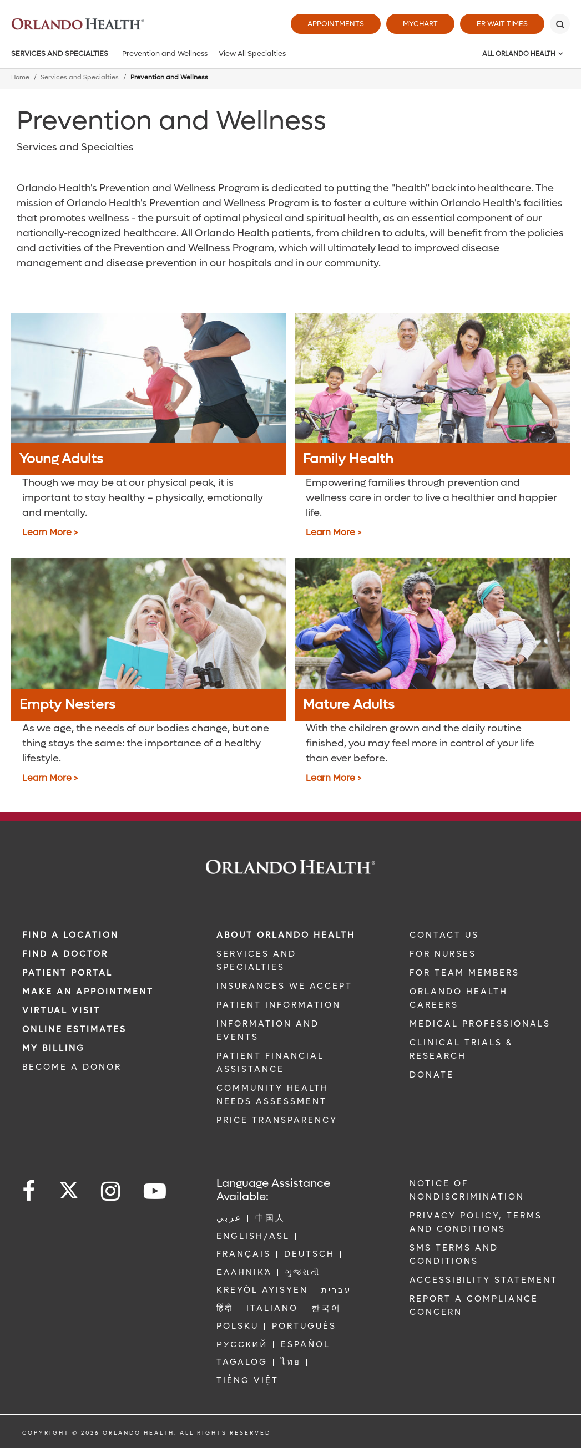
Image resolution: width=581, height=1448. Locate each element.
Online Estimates (74, 1029)
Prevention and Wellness (165, 53)
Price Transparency (276, 1120)
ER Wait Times (502, 23)
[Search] (560, 24)
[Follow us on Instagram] (111, 1191)
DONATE (432, 1074)
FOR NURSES (443, 953)
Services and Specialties (59, 53)
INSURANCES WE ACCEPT (284, 986)
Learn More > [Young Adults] (50, 532)
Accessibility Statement (484, 1280)
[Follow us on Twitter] (69, 1187)
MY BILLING (53, 1048)
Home (20, 77)
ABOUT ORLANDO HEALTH (285, 935)
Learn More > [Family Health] (333, 532)
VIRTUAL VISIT (61, 1010)
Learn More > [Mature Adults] (333, 778)
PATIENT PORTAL (67, 972)
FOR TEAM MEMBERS (464, 972)
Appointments (335, 23)
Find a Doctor (65, 953)
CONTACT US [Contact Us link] (444, 935)
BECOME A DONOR (72, 1067)
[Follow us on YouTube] (156, 1191)
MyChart (420, 23)
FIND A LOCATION (70, 935)
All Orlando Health (518, 53)
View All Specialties (252, 53)
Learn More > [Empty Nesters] (50, 778)
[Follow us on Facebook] (29, 1191)
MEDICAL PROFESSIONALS (480, 1023)
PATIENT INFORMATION (278, 1004)
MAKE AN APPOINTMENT (88, 991)
